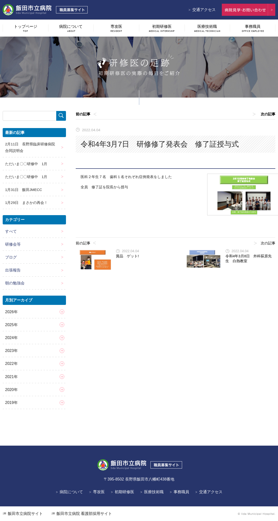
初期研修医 (124, 492)
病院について (71, 492)
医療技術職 (154, 492)
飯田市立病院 (25, 513)
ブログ (11, 257)
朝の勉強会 (15, 283)
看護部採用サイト (84, 513)
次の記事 (268, 114)
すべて (11, 231)
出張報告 (13, 270)
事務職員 (181, 492)
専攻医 (99, 492)
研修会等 (13, 244)
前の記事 (83, 114)
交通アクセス (204, 10)
